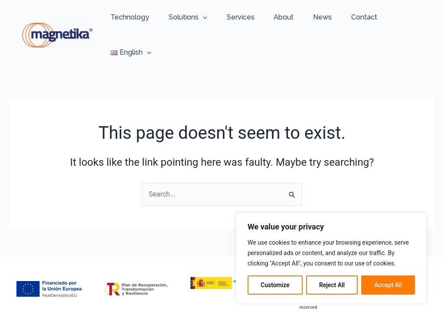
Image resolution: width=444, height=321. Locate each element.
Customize (275, 285)
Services (241, 17)
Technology (130, 17)
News (322, 17)
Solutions (188, 17)
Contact (364, 17)
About (284, 17)
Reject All (332, 285)
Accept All (388, 285)
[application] (203, 17)
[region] (331, 258)
